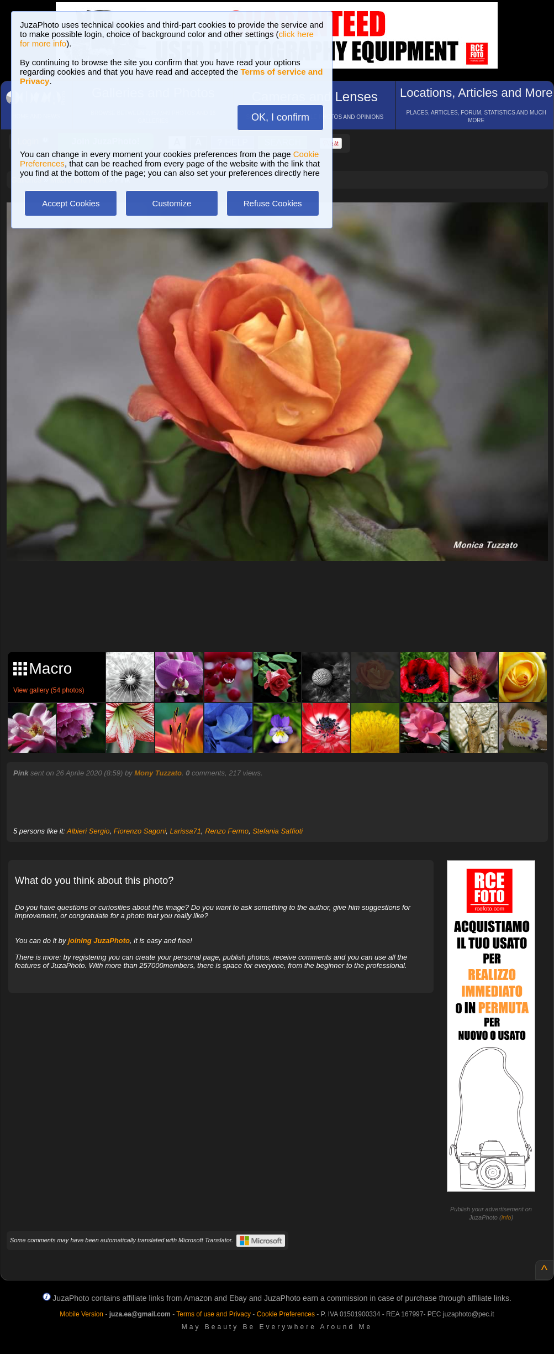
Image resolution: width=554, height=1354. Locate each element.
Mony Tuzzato (158, 773)
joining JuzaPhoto (99, 940)
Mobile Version (81, 1314)
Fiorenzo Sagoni (140, 831)
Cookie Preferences (286, 1314)
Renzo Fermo (227, 831)
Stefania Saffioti (277, 831)
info (506, 1217)
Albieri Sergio (88, 831)
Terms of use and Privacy (213, 1314)
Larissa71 (185, 831)
